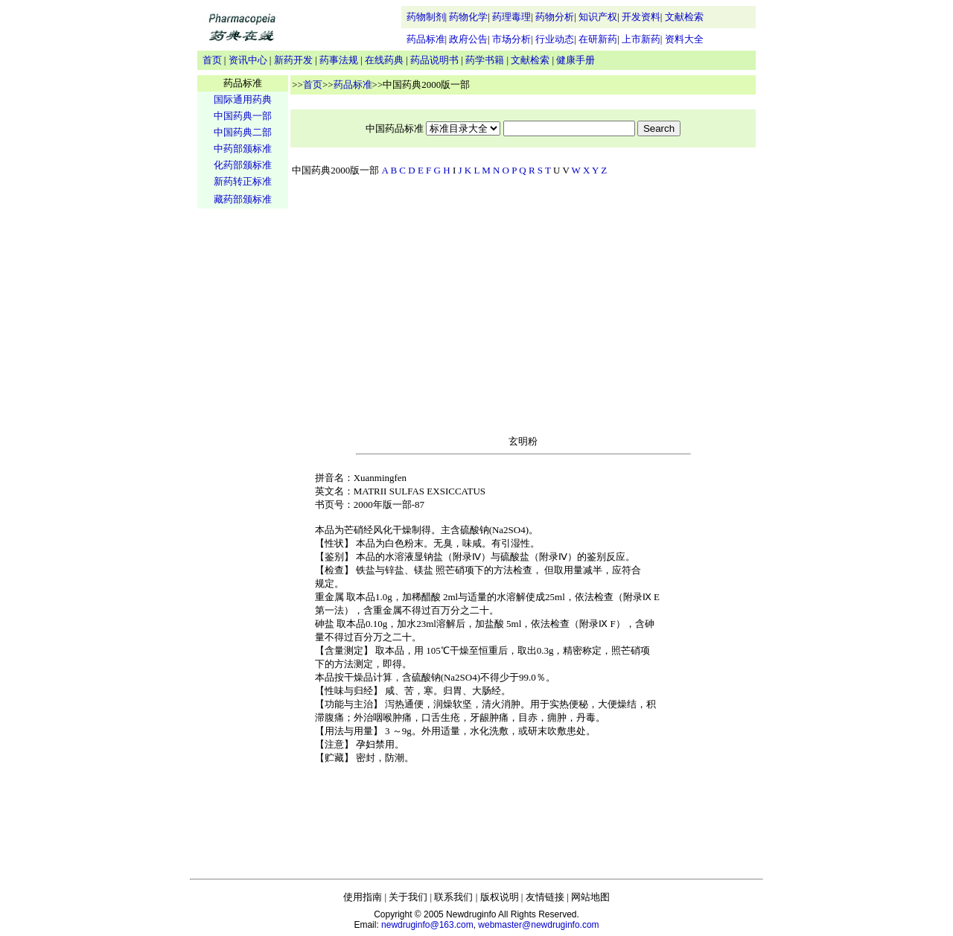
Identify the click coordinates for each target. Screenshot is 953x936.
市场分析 (511, 39)
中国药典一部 (243, 115)
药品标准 (426, 39)
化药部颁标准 (243, 165)
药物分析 (554, 16)
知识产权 (598, 16)
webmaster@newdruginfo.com (538, 925)
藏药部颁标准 (243, 199)
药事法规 (338, 60)
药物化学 (468, 16)
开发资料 (641, 16)
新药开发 (293, 60)
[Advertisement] (242, 443)
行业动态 (554, 39)
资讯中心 (248, 60)
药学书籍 (484, 60)
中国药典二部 (243, 132)
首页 (212, 60)
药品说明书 (434, 60)
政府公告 (468, 39)
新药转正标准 (243, 181)
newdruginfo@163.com (427, 925)
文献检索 (684, 16)
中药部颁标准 (243, 148)
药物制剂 (426, 16)
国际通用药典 (243, 99)
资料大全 (684, 39)
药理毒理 (511, 16)
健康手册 (575, 60)
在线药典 (384, 60)
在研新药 (598, 39)
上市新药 (641, 39)
